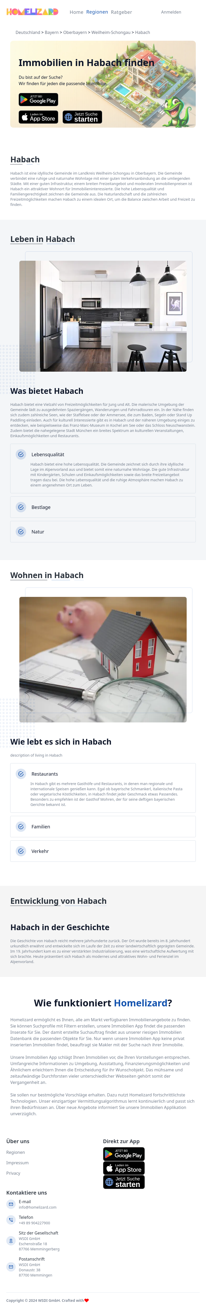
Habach (142, 32)
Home (76, 12)
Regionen (97, 12)
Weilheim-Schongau (111, 32)
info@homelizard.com (37, 1207)
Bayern (52, 32)
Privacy (13, 1173)
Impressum (17, 1163)
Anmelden (170, 12)
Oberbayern (75, 32)
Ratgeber (121, 12)
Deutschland (27, 32)
